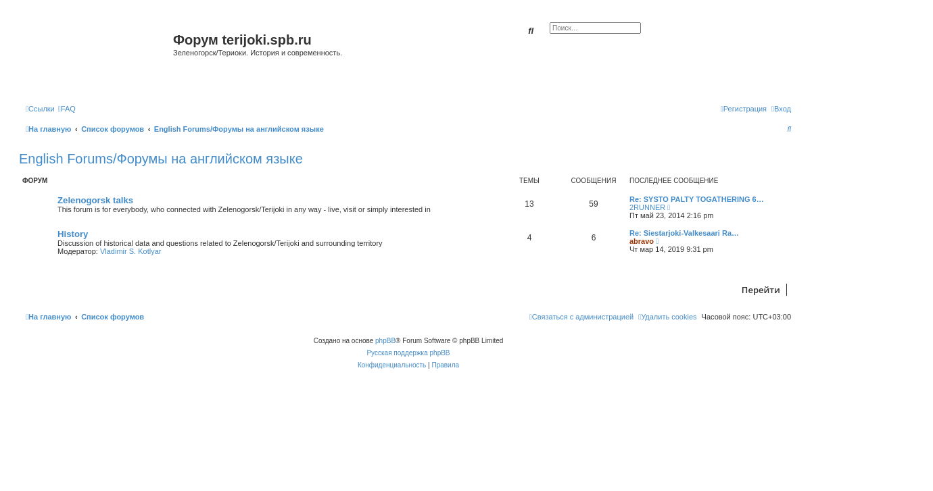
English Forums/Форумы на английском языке (161, 158)
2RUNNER (647, 207)
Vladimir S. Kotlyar (130, 251)
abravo (641, 241)
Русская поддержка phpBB (408, 353)
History (72, 234)
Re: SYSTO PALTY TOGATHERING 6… (696, 199)
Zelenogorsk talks (95, 200)
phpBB (385, 340)
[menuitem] (67, 109)
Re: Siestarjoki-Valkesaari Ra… (684, 233)
